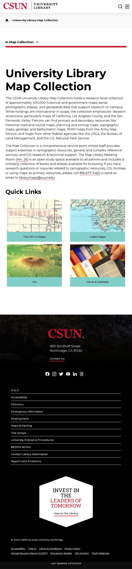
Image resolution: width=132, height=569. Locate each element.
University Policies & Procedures (32, 440)
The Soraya (18, 432)
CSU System (82, 553)
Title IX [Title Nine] (32, 548)
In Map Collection (20, 42)
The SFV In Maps (34, 236)
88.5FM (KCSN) (21, 447)
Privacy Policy (72, 548)
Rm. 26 (22, 159)
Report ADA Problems (26, 461)
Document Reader (61, 553)
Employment (20, 418)
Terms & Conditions (50, 548)
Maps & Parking (21, 425)
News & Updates (98, 281)
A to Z (15, 390)
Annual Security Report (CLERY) (29, 553)
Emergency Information (27, 411)
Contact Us (57, 358)
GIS (34, 281)
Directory (17, 404)
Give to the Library (66, 513)
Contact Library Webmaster (29, 454)
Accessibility (19, 397)
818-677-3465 (90, 173)
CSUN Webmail (100, 553)
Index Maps (98, 236)
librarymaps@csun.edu (37, 178)
